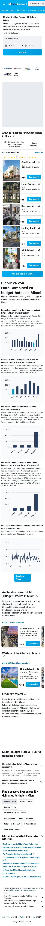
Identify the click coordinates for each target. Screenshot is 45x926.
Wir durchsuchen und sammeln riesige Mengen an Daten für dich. (24, 901)
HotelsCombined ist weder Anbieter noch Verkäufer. (24, 897)
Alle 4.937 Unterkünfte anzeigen (16, 663)
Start (3, 917)
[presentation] (13, 136)
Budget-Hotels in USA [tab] (12, 824)
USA (8, 917)
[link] (22, 274)
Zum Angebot (34, 177)
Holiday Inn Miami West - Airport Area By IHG (20, 867)
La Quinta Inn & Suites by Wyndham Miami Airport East (21, 859)
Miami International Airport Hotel (15, 851)
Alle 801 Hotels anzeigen (13, 622)
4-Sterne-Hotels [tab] (26, 802)
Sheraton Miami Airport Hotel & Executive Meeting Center (22, 878)
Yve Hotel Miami (9, 873)
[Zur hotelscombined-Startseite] (17, 4)
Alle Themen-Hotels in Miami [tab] (15, 813)
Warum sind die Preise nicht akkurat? (24, 906)
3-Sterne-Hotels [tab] (10, 802)
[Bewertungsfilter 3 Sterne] (13, 158)
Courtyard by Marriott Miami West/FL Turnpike (20, 844)
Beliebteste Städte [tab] (26, 818)
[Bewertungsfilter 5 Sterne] (32, 158)
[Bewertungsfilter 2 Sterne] (5, 158)
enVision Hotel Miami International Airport (19, 870)
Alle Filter (39, 152)
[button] (4, 3)
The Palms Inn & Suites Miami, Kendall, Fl (18, 854)
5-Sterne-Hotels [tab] (10, 807)
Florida (22, 917)
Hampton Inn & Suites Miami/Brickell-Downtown (21, 863)
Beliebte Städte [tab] (9, 818)
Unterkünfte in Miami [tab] (12, 829)
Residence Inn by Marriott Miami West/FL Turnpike (22, 847)
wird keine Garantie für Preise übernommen (21, 890)
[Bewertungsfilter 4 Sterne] (22, 158)
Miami (35, 917)
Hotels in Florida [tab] (30, 824)
